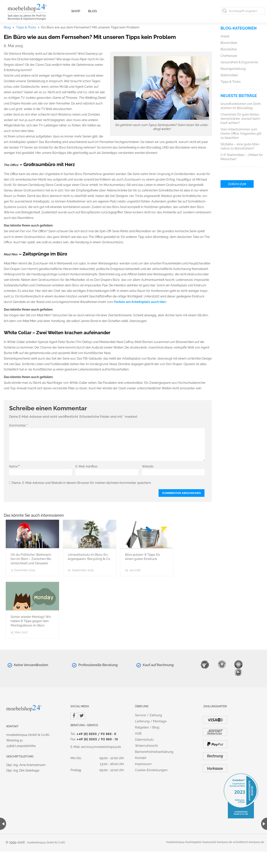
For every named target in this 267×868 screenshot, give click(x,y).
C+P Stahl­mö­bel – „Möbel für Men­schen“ (241, 157)
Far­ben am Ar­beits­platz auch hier (139, 302)
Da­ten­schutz (144, 739)
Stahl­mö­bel (229, 75)
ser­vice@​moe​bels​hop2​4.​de (101, 747)
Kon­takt (140, 758)
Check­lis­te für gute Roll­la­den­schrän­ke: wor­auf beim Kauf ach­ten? (240, 118)
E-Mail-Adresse (86, 466)
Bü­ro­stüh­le (228, 49)
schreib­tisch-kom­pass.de (248, 842)
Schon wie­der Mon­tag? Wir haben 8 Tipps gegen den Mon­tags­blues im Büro (31, 621)
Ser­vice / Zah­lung (148, 715)
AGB (138, 733)
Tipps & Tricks (26, 27)
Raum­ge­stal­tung (233, 69)
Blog (92, 11)
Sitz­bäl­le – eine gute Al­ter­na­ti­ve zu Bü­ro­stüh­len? (240, 146)
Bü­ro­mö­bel (228, 43)
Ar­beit (224, 36)
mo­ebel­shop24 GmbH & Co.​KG (46, 842)
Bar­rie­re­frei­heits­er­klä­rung (154, 752)
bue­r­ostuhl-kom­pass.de (217, 842)
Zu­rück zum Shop (237, 185)
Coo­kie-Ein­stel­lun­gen (151, 770)
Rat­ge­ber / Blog (147, 727)
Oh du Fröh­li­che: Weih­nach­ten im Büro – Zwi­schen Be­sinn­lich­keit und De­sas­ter (31, 559)
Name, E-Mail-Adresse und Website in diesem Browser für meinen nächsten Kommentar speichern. (81, 483)
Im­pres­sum (143, 764)
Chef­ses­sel (228, 56)
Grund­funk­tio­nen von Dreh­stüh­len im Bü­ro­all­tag (241, 106)
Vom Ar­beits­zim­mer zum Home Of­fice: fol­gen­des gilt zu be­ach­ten (240, 133)
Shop (75, 11)
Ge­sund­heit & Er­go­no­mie (239, 62)
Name (14, 466)
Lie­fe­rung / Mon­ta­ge (151, 721)
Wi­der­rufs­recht (146, 746)
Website (147, 466)
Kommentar (18, 425)
